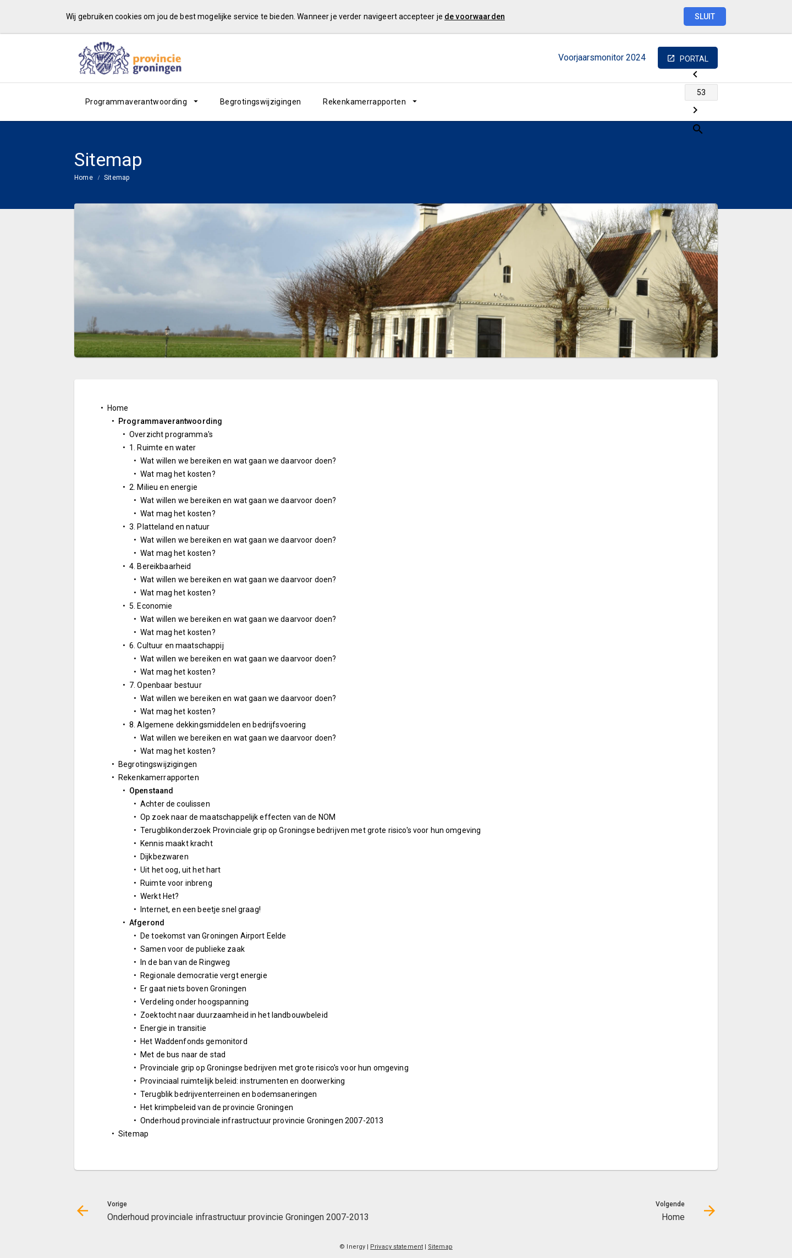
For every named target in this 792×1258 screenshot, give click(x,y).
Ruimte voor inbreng (176, 883)
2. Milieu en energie (163, 487)
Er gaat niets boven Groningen (193, 988)
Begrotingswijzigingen (260, 101)
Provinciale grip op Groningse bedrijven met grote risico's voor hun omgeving (274, 1067)
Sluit (705, 16)
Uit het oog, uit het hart (180, 869)
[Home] (680, 101)
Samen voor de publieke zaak (192, 949)
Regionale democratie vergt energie (203, 975)
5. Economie (151, 606)
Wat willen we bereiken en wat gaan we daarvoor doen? (238, 460)
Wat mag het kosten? (178, 474)
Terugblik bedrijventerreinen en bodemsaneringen (228, 1094)
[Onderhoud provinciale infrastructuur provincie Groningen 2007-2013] (622, 101)
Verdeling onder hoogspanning (194, 1001)
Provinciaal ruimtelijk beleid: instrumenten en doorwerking (242, 1081)
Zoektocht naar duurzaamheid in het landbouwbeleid (234, 1015)
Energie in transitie (173, 1028)
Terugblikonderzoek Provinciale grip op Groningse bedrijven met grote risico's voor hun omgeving (310, 830)
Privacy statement (396, 1246)
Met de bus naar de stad (183, 1054)
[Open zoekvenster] (705, 101)
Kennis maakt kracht (176, 843)
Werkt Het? (159, 896)
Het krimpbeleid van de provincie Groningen (216, 1107)
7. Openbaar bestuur (165, 685)
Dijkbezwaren (164, 856)
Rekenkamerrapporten (364, 101)
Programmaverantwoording (136, 101)
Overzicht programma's (171, 434)
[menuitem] (141, 101)
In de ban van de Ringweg (185, 962)
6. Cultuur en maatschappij (176, 645)
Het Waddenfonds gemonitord (194, 1041)
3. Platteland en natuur (169, 526)
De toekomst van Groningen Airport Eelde (213, 935)
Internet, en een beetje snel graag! (200, 909)
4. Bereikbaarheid (160, 566)
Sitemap (117, 177)
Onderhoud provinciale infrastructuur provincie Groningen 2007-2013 (261, 1120)
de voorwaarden (474, 16)
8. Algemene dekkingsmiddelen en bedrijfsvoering (217, 724)
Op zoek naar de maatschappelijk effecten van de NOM (238, 817)
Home (83, 177)
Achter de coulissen (175, 803)
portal (694, 58)
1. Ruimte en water (162, 447)
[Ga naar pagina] (651, 101)
